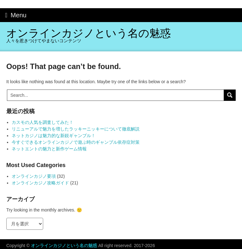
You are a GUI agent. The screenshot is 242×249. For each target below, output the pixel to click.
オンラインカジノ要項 (34, 176)
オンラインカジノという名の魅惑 (88, 33)
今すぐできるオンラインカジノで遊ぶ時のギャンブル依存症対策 (76, 142)
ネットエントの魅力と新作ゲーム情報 (49, 148)
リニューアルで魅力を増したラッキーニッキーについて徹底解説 (76, 128)
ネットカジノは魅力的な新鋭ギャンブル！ (53, 135)
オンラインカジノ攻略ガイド (40, 182)
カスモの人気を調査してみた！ (42, 122)
